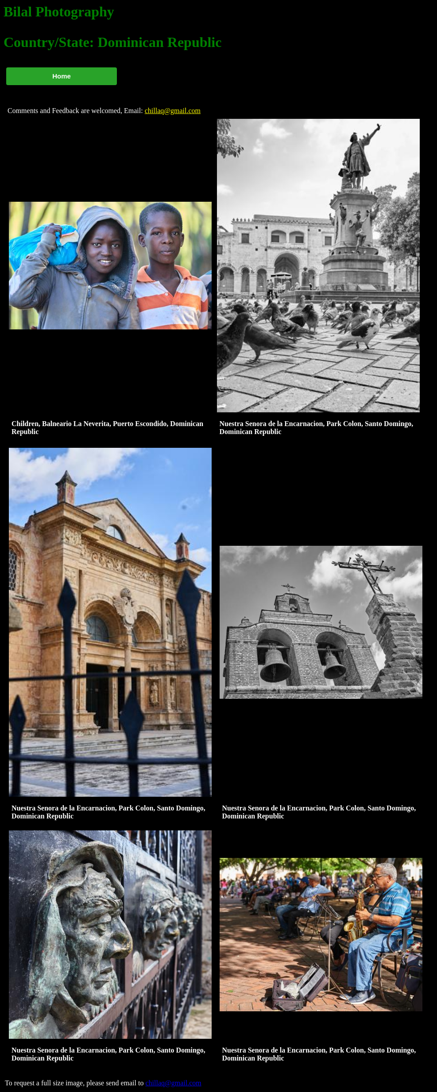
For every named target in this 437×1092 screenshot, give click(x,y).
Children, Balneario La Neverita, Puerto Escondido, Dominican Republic (107, 427)
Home (61, 76)
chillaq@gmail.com (173, 110)
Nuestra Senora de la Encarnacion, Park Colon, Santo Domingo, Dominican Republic (317, 427)
